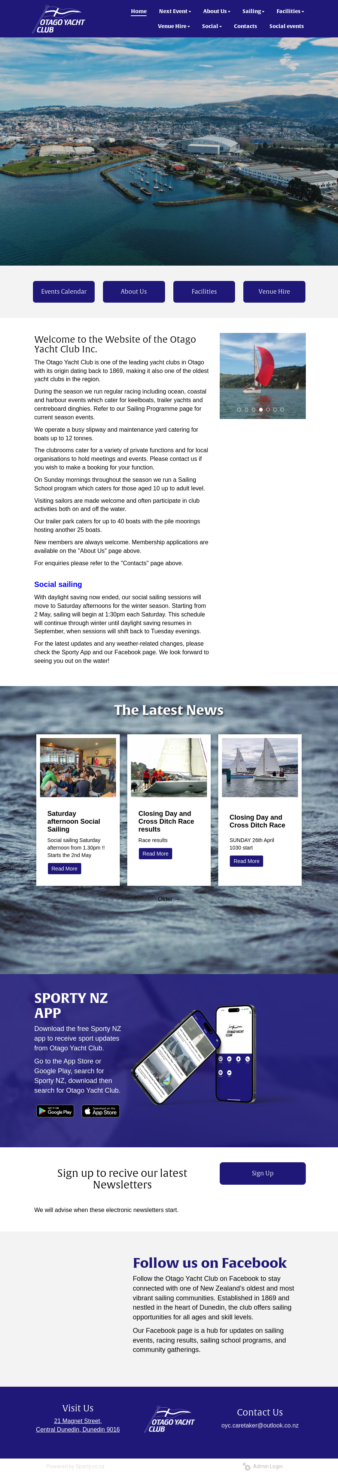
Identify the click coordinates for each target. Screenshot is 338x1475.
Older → (169, 899)
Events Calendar (63, 292)
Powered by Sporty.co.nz (75, 1466)
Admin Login (263, 1466)
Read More (64, 869)
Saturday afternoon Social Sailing (74, 821)
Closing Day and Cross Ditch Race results (166, 821)
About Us (134, 292)
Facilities (204, 292)
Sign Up (263, 1173)
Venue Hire (274, 292)
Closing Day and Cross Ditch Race (257, 821)
